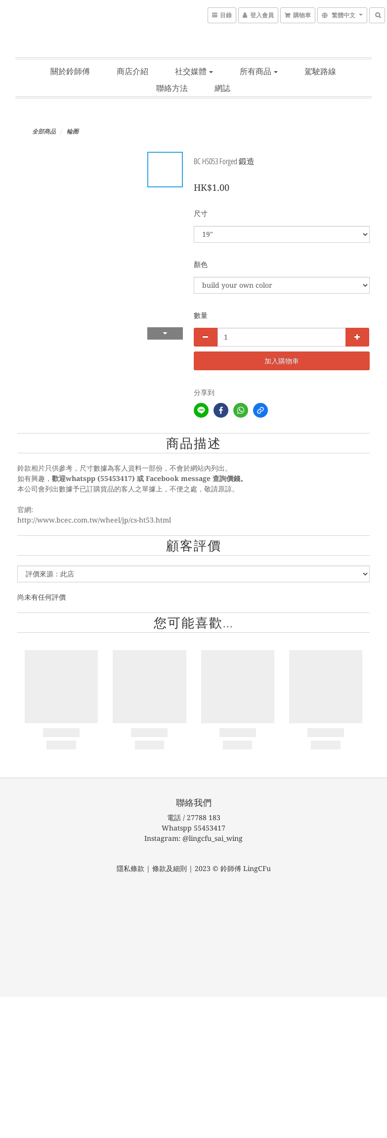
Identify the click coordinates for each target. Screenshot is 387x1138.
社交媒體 (194, 71)
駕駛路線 (320, 71)
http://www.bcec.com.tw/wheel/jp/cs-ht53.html (94, 520)
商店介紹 (132, 71)
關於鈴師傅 (70, 71)
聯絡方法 (172, 88)
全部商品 (44, 131)
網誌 (222, 88)
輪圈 (73, 131)
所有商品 (259, 71)
